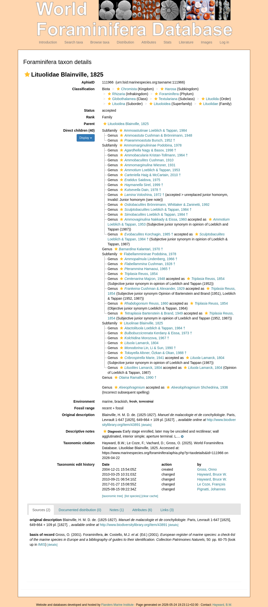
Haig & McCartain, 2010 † (150, 175)
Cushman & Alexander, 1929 (152, 289)
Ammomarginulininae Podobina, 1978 (149, 145)
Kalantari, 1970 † (138, 249)
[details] (146, 425)
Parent (89, 124)
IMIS (41, 544)
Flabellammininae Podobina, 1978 (147, 254)
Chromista (126, 89)
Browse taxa (99, 42)
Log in (224, 42)
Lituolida (209, 99)
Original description (78, 415)
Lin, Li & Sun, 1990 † (147, 348)
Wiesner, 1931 (147, 165)
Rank (90, 117)
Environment (84, 401)
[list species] (133, 496)
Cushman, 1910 (146, 160)
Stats (167, 42)
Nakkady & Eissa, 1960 (153, 219)
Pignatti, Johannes (211, 489)
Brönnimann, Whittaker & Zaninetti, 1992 (164, 205)
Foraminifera (166, 94)
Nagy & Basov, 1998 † (147, 150)
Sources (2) (41, 510)
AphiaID (88, 82)
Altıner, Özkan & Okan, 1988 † (152, 353)
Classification (83, 89)
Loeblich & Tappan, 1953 (149, 170)
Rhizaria (116, 94)
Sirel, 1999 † (141, 185)
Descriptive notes (80, 431)
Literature (186, 42)
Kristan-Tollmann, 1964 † (153, 155)
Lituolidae (208, 104)
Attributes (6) (142, 510)
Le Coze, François (211, 484)
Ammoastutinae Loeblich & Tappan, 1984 (152, 130)
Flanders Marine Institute (117, 605)
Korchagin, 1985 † (146, 234)
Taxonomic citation (79, 443)
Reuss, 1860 (143, 303)
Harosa (167, 89)
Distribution (125, 42)
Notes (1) (117, 510)
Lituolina (116, 104)
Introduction (48, 42)
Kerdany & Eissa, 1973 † (155, 333)
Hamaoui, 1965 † (144, 269)
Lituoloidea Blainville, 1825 (125, 124)
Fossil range (84, 408)
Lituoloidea (159, 104)
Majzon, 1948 (142, 279)
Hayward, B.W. (222, 605)
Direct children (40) (79, 130)
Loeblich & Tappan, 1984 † (155, 209)
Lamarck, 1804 (138, 343)
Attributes (148, 42)
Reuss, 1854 (138, 274)
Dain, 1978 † (140, 190)
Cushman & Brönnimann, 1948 (155, 135)
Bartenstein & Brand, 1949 (151, 313)
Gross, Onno (207, 469)
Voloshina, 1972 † (141, 195)
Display (85, 138)
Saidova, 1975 (139, 180)
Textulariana (165, 99)
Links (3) (167, 510)
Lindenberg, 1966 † (148, 259)
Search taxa (74, 42)
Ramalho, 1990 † (134, 377)
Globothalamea (121, 99)
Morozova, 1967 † (144, 338)
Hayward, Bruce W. (212, 474)
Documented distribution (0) (80, 510)
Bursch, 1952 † (147, 140)
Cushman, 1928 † (147, 264)
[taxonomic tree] (112, 496)
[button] (27, 74)
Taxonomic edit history (75, 464)
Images (206, 42)
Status (89, 110)
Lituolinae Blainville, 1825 (140, 323)
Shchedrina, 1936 (196, 387)
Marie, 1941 (141, 358)
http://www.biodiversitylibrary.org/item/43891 (133, 525)
